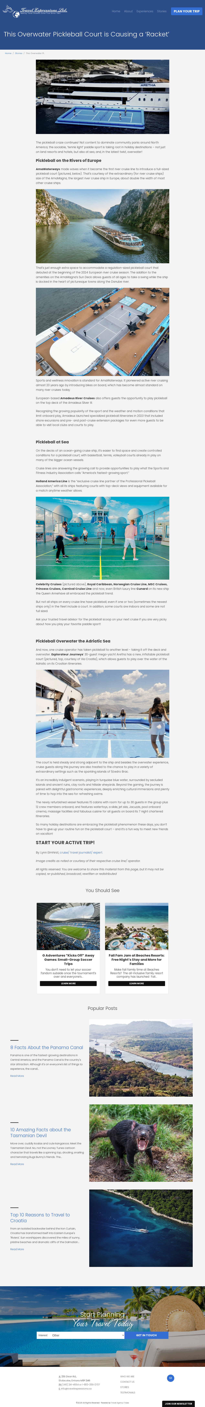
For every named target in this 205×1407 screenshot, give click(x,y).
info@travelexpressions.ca (76, 1388)
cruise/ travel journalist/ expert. (81, 852)
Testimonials (127, 1392)
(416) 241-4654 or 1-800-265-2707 (81, 1384)
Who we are (127, 1376)
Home (116, 11)
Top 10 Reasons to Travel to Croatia (40, 1218)
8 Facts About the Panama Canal (46, 1047)
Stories (162, 11)
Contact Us (127, 1381)
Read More (17, 1076)
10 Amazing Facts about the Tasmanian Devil (40, 1133)
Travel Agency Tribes (120, 1403)
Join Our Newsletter (178, 1403)
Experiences (145, 11)
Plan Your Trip (187, 11)
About (128, 11)
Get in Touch (146, 1335)
